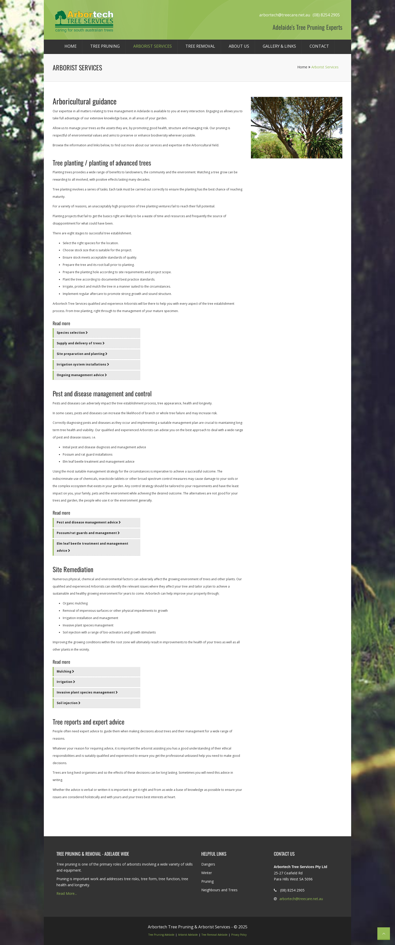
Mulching (65, 671)
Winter (206, 872)
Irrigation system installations (83, 364)
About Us (239, 46)
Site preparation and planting (82, 354)
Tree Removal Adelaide (214, 934)
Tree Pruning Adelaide (161, 934)
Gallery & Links (279, 46)
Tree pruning (66, 864)
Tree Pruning (105, 46)
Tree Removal (200, 46)
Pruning (207, 881)
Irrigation (66, 682)
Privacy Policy (239, 934)
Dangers (208, 864)
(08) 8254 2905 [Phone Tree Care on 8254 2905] (326, 15)
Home (70, 46)
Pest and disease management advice (89, 522)
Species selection (72, 332)
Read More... (66, 893)
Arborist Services (152, 46)
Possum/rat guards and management (88, 533)
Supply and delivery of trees (81, 343)
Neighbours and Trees (219, 889)
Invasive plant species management (87, 692)
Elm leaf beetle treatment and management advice (92, 547)
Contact (319, 46)
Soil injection (69, 703)
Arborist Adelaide (188, 934)
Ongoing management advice (82, 375)
